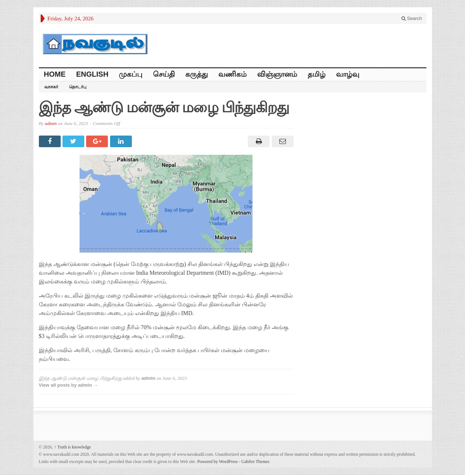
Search (411, 18)
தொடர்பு (77, 86)
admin (51, 123)
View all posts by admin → (68, 385)
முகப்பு (130, 74)
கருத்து (196, 74)
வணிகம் (232, 74)
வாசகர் (51, 86)
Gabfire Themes (255, 461)
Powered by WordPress (217, 461)
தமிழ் (317, 74)
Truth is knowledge (72, 447)
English (92, 74)
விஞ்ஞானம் (277, 74)
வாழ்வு (347, 74)
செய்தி (164, 74)
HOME (55, 74)
